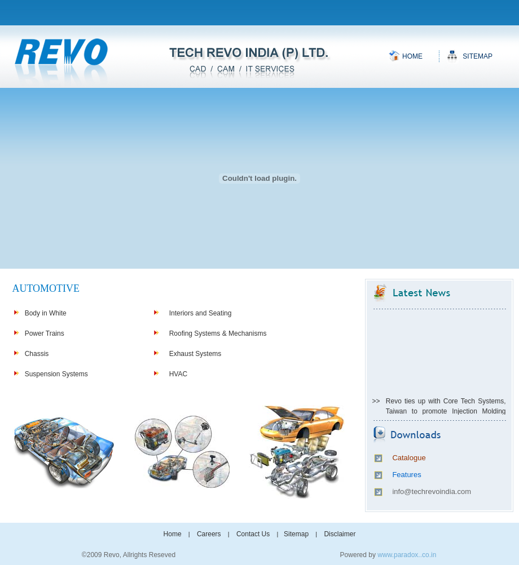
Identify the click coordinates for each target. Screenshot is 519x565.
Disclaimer (339, 534)
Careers (209, 534)
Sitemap (477, 56)
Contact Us (253, 534)
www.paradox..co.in (406, 555)
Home (412, 56)
